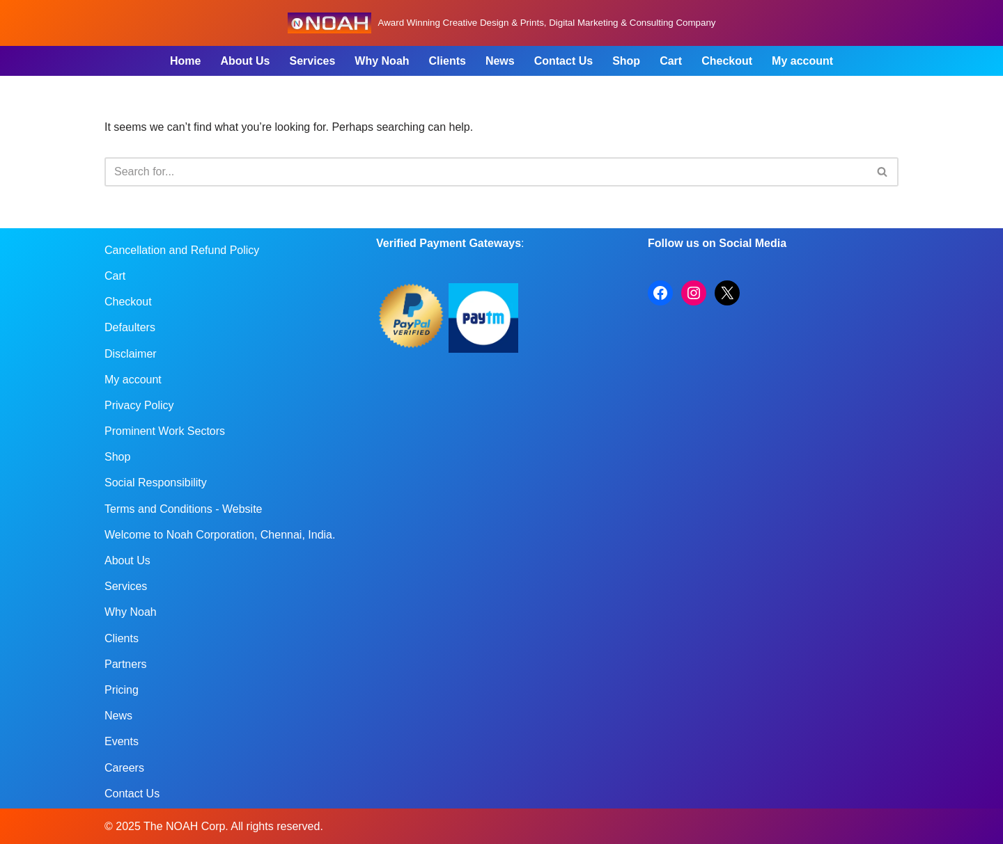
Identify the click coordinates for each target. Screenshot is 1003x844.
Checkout (726, 61)
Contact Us (563, 61)
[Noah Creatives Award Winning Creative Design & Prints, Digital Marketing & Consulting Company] (502, 23)
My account (802, 61)
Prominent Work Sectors (164, 431)
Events (121, 741)
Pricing (121, 690)
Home (185, 61)
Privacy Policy (139, 405)
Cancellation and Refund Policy (181, 250)
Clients (447, 61)
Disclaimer (130, 354)
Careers (124, 768)
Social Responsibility (155, 482)
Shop (626, 61)
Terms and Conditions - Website (183, 509)
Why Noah (382, 61)
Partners (125, 664)
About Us (245, 61)
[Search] (485, 171)
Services (312, 61)
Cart (671, 61)
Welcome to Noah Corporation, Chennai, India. (219, 535)
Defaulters (129, 327)
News (500, 61)
